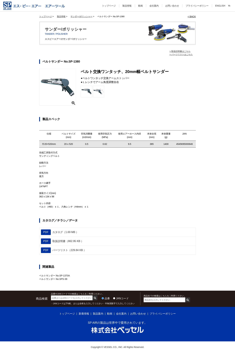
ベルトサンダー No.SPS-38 (53, 279)
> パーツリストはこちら (181, 54)
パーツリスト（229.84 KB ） (63, 250)
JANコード (122, 298)
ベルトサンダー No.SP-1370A (54, 275)
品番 (107, 298)
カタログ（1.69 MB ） (59, 232)
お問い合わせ (172, 5)
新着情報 (84, 313)
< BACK (192, 16)
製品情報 (127, 5)
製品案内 (98, 313)
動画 (140, 5)
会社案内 (154, 5)
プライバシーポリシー (197, 5)
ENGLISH (220, 5)
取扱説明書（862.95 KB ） (62, 241)
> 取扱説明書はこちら (180, 51)
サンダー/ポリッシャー (81, 16)
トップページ (109, 5)
